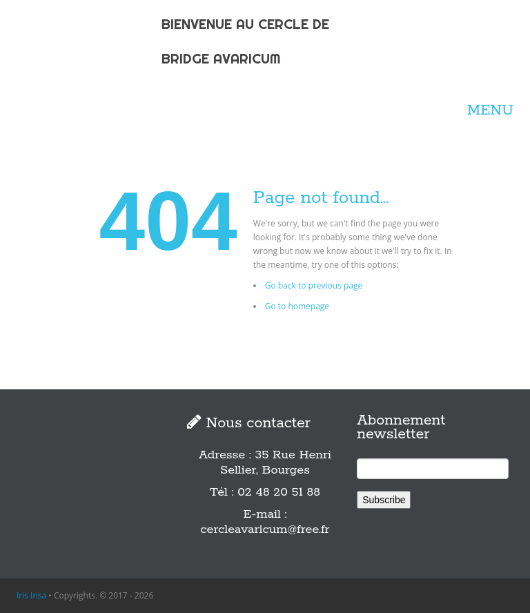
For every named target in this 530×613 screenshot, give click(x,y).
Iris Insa (31, 595)
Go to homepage (297, 306)
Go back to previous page (314, 285)
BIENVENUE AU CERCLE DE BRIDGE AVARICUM (245, 41)
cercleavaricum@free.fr (264, 529)
